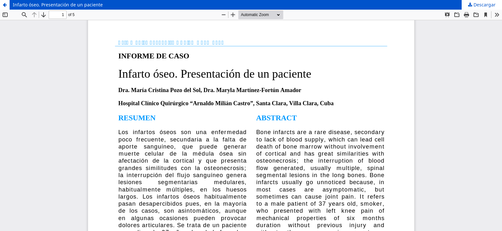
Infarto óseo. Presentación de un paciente (58, 5)
